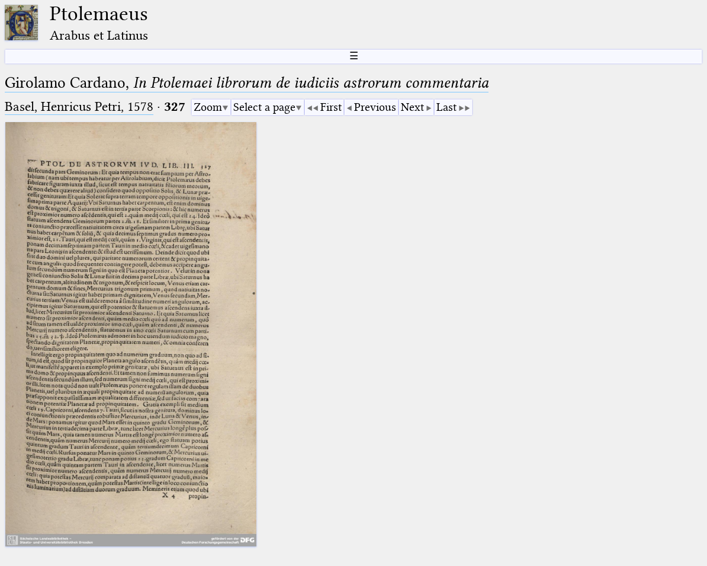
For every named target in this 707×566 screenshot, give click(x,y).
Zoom (208, 107)
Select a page (264, 107)
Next (412, 107)
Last (446, 107)
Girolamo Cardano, (247, 82)
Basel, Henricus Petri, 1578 (79, 106)
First (331, 107)
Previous (375, 107)
